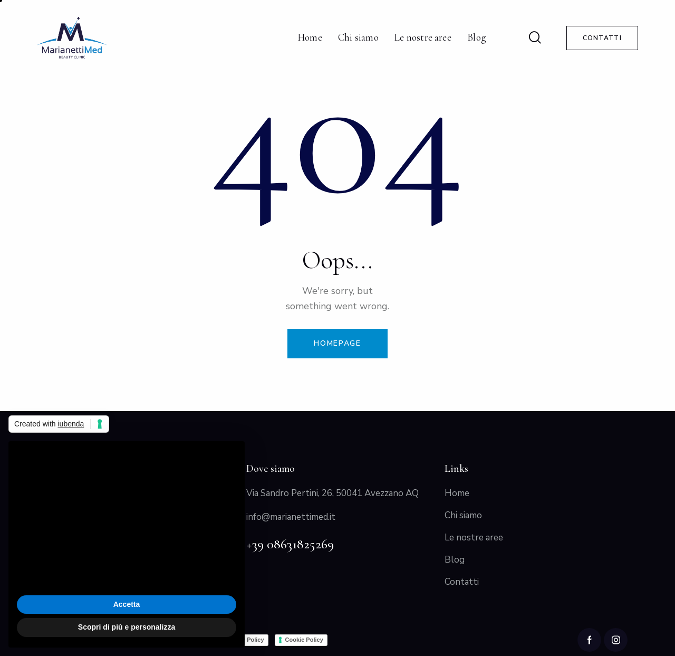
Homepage (337, 343)
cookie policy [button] (55, 517)
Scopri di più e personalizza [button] (126, 627)
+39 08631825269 (290, 544)
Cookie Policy (304, 639)
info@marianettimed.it (290, 517)
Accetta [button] (126, 604)
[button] (231, 458)
